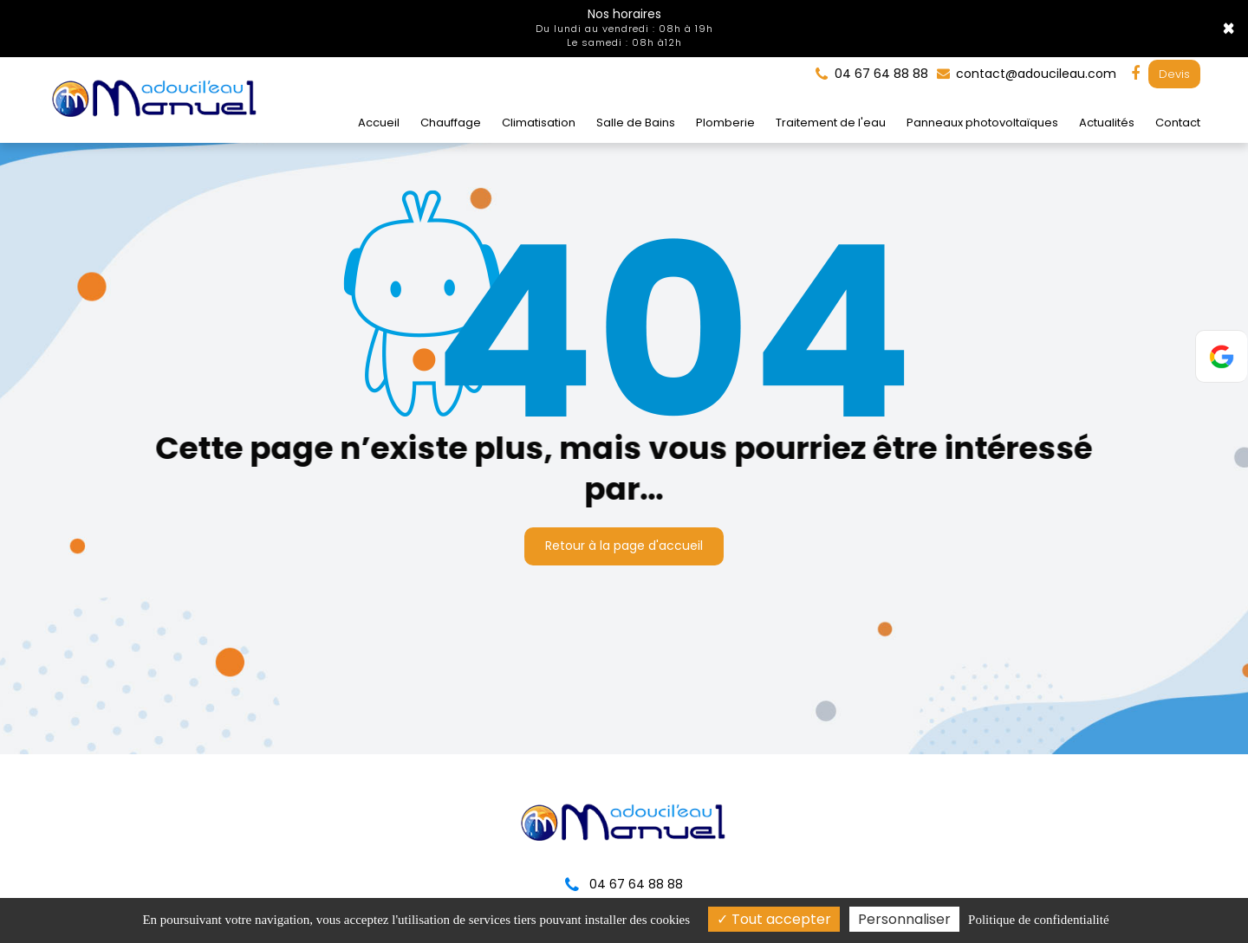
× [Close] (1228, 28)
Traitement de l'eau (831, 122)
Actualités (1106, 122)
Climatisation (538, 122)
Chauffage (450, 122)
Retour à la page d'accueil (624, 545)
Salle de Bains (635, 122)
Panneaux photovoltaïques (982, 122)
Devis (1174, 74)
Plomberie (725, 122)
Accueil (379, 122)
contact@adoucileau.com (1026, 73)
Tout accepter (774, 919)
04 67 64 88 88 (624, 884)
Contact (1177, 122)
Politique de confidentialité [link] (1038, 920)
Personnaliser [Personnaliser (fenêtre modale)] (904, 919)
